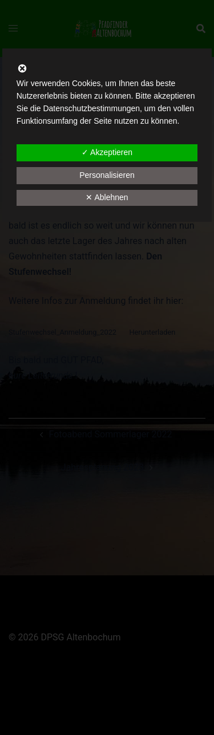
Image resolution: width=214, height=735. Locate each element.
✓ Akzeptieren (107, 152)
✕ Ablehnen (107, 197)
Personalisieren (107, 175)
